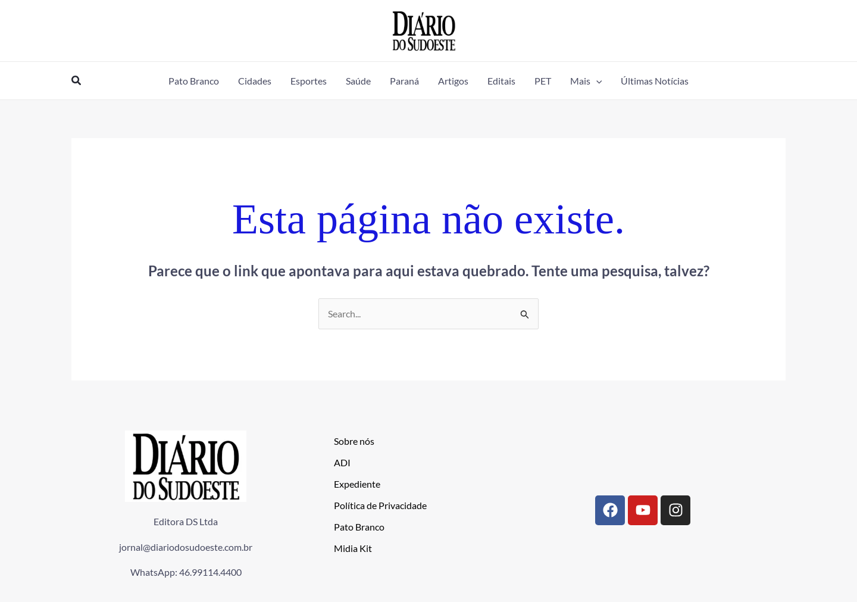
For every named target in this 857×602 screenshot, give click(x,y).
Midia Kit (353, 548)
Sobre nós (354, 441)
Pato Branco (359, 526)
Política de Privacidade (380, 505)
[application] (596, 80)
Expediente (357, 483)
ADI (342, 462)
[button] (76, 80)
